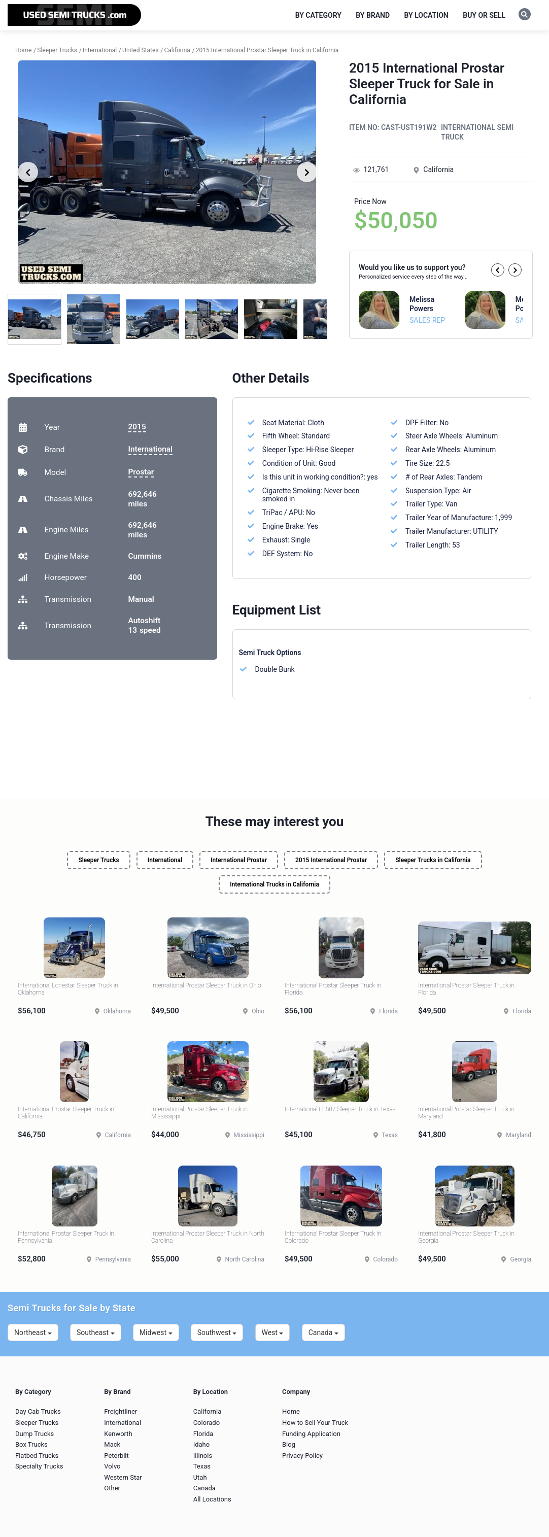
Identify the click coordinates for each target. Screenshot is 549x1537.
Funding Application (311, 1434)
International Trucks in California (274, 884)
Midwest (156, 1332)
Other (112, 1488)
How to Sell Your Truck (315, 1422)
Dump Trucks (34, 1434)
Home (291, 1411)
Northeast (33, 1332)
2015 (137, 426)
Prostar (141, 471)
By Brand (373, 15)
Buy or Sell (484, 15)
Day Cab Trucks (38, 1411)
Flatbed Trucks (36, 1455)
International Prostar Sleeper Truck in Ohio (206, 985)
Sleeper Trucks (98, 860)
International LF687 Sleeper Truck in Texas (340, 1109)
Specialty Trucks (39, 1466)
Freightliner (120, 1411)
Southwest (217, 1332)
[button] (497, 270)
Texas (202, 1466)
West (273, 1332)
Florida (203, 1434)
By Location (426, 15)
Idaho (201, 1444)
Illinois (202, 1455)
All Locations (212, 1499)
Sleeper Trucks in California (432, 860)
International (150, 449)
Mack (112, 1444)
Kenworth (118, 1434)
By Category (318, 15)
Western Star (123, 1477)
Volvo (112, 1466)
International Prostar (239, 860)
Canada (323, 1332)
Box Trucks (31, 1444)
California (207, 1411)
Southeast (96, 1332)
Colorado (206, 1422)
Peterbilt (116, 1455)
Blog (288, 1444)
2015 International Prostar (331, 860)
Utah (200, 1477)
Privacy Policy (302, 1455)
